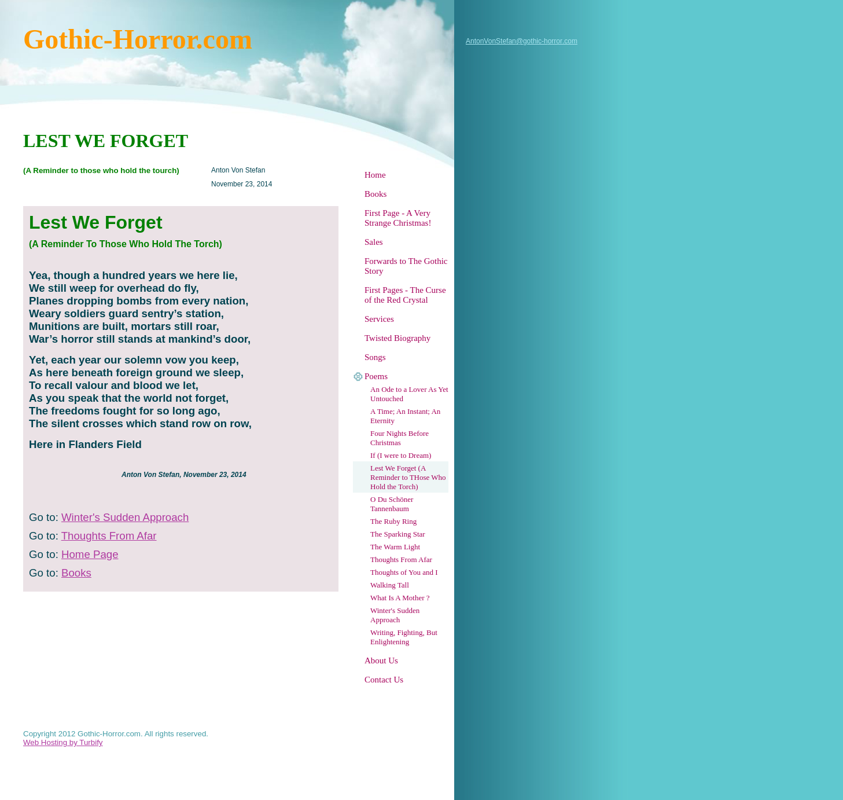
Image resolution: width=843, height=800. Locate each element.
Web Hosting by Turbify (63, 742)
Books (375, 194)
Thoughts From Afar (401, 559)
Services (379, 319)
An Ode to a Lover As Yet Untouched (409, 394)
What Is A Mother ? (400, 597)
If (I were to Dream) (400, 455)
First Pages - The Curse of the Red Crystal (405, 294)
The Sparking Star (397, 534)
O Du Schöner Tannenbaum (391, 504)
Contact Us (384, 679)
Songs (375, 357)
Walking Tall (389, 585)
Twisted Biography (397, 338)
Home (375, 174)
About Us (381, 660)
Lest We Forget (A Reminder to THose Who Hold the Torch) (408, 477)
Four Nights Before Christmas (399, 438)
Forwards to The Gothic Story (406, 266)
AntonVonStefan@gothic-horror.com (521, 41)
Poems (376, 376)
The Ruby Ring (393, 521)
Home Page (90, 554)
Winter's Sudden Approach (394, 615)
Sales (374, 242)
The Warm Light (395, 546)
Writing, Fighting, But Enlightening (403, 637)
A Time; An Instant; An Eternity (405, 416)
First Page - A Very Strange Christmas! (398, 217)
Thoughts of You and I (404, 572)
